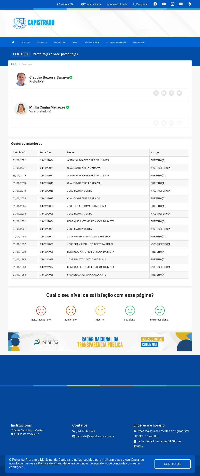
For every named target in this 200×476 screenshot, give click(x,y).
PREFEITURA (25, 42)
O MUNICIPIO (42, 42)
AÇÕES (75, 42)
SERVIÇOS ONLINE (93, 42)
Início (14, 64)
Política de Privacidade (54, 463)
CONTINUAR (172, 464)
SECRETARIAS (60, 42)
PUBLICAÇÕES (139, 42)
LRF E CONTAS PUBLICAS (116, 42)
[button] (179, 122)
